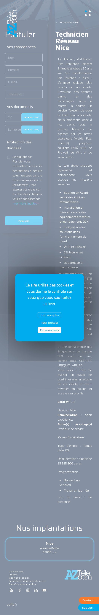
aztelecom (12, 23)
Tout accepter (49, 315)
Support (87, 607)
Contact (88, 600)
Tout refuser (49, 322)
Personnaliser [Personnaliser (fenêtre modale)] (49, 330)
